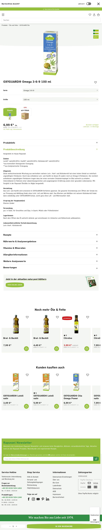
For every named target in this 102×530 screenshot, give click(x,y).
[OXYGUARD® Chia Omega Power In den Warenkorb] (86, 406)
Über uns (56, 480)
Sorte (5, 90)
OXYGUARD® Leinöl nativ (13, 397)
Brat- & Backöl (10, 338)
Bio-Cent (56, 483)
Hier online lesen (16, 285)
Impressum (57, 494)
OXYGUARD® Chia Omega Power (73, 397)
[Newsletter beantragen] (96, 459)
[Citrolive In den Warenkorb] (86, 348)
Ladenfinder (57, 485)
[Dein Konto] (94, 15)
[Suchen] (51, 20)
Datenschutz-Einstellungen (62, 477)
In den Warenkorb (63, 526)
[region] (51, 53)
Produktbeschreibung (50, 149)
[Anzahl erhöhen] (16, 526)
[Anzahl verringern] (10, 526)
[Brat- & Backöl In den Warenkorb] (26, 348)
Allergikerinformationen (50, 254)
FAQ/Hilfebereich (33, 488)
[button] (98, 3)
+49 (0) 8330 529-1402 (12, 488)
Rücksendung (32, 485)
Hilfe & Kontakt (32, 477)
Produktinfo (50, 142)
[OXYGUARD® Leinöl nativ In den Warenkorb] (26, 406)
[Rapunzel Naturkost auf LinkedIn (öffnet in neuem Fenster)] (47, 500)
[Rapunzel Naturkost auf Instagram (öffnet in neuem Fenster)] (33, 500)
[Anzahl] (13, 526)
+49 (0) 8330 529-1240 (12, 497)
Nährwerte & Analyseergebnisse (50, 241)
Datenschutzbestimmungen (19, 455)
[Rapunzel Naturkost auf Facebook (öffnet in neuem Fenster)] (29, 500)
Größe (5, 99)
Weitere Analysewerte (50, 261)
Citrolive (68, 338)
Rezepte (50, 234)
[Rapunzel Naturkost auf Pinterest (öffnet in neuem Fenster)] (43, 500)
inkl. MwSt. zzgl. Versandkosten (12, 129)
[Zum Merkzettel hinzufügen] (95, 83)
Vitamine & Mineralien (50, 248)
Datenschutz (57, 488)
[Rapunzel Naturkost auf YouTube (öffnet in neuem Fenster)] (38, 500)
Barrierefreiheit (58, 497)
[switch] (88, 3)
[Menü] (3, 15)
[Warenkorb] (98, 15)
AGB (49, 455)
